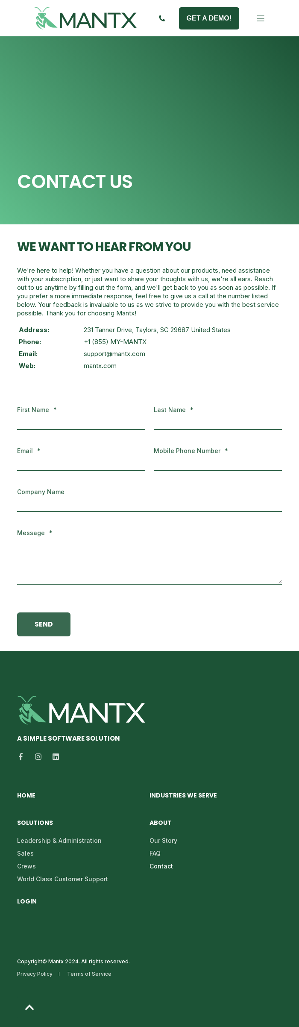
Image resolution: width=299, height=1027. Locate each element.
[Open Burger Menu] (260, 18)
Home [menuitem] (26, 796)
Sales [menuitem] (25, 853)
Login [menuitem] (27, 902)
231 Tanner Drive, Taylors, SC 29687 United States (157, 330)
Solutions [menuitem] (35, 823)
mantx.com (100, 366)
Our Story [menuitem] (163, 840)
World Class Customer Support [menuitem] (62, 879)
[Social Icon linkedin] (53, 756)
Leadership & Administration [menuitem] (59, 840)
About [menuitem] (161, 823)
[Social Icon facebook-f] (23, 756)
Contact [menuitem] (161, 866)
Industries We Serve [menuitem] (183, 796)
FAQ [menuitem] (155, 853)
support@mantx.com (114, 354)
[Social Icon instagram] (38, 756)
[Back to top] (29, 1007)
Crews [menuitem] (26, 866)
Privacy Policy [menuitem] (35, 974)
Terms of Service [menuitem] (89, 974)
